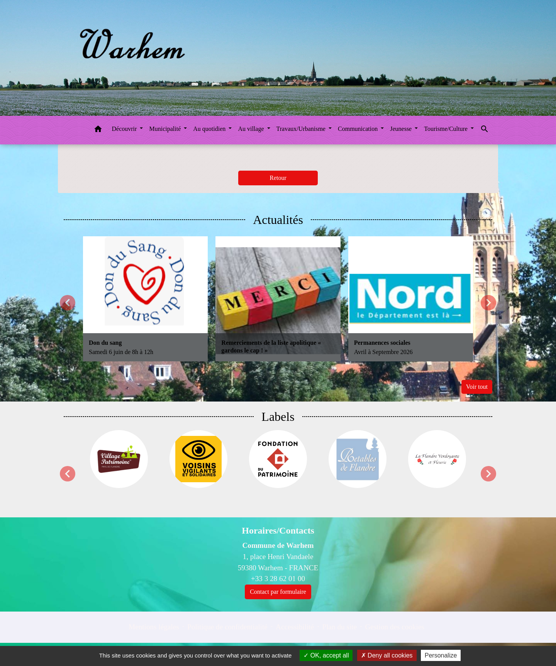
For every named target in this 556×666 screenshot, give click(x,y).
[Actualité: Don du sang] (145, 298)
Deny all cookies (387, 655)
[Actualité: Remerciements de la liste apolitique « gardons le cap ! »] (277, 298)
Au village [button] (251, 128)
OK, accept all (326, 655)
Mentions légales (154, 627)
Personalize (441, 655)
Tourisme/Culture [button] (446, 128)
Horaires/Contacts (278, 530)
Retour (278, 178)
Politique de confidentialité (227, 627)
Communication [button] (358, 128)
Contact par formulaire (278, 591)
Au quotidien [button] (210, 128)
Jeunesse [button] (401, 128)
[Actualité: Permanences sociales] (410, 298)
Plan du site (339, 627)
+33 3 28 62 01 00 (278, 578)
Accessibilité (295, 627)
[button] (98, 130)
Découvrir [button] (125, 128)
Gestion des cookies (394, 627)
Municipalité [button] (165, 128)
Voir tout (477, 386)
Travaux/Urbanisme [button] (301, 128)
